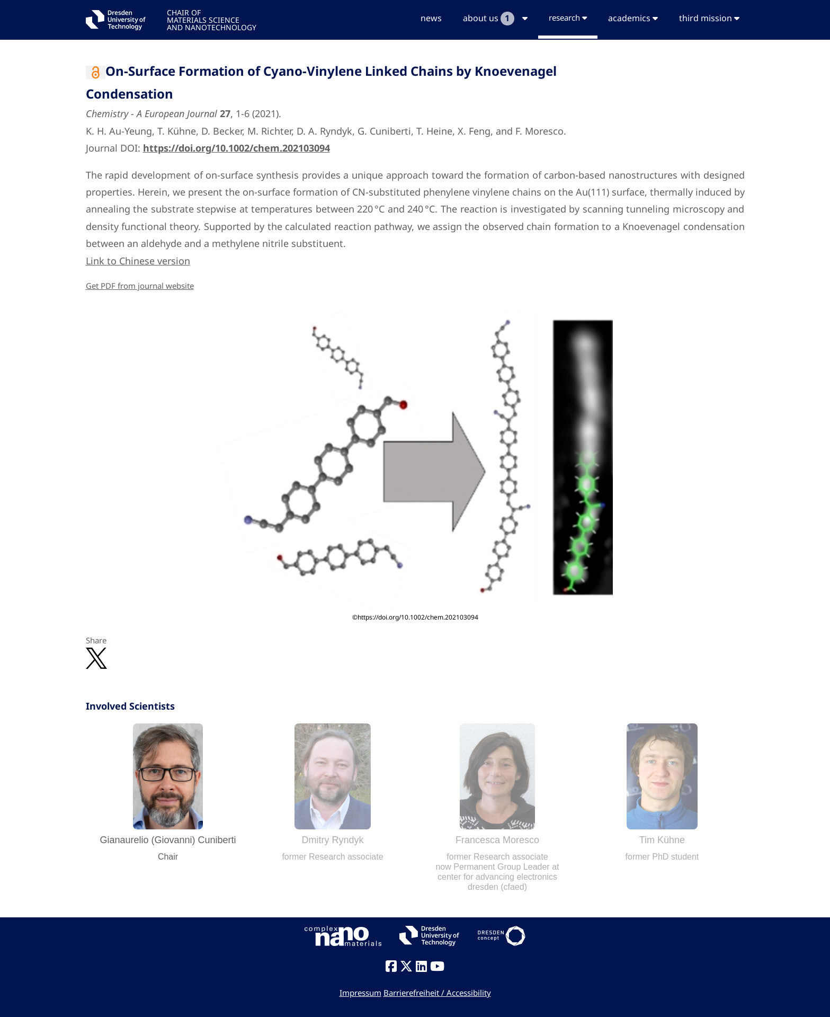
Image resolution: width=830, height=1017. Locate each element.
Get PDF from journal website (140, 285)
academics (633, 18)
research (568, 17)
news (431, 18)
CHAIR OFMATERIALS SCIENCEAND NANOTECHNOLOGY (211, 19)
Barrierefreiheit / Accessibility (437, 992)
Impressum (360, 992)
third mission (709, 18)
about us (495, 18)
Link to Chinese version (138, 260)
